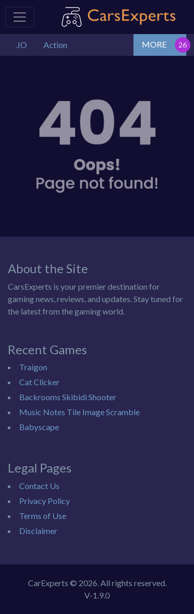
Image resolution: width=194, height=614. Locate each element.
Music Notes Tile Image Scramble (79, 412)
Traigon (33, 367)
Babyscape (39, 427)
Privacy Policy (44, 501)
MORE (154, 44)
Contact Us (39, 486)
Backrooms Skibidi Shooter (67, 397)
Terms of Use (42, 516)
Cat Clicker (39, 382)
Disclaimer (38, 531)
